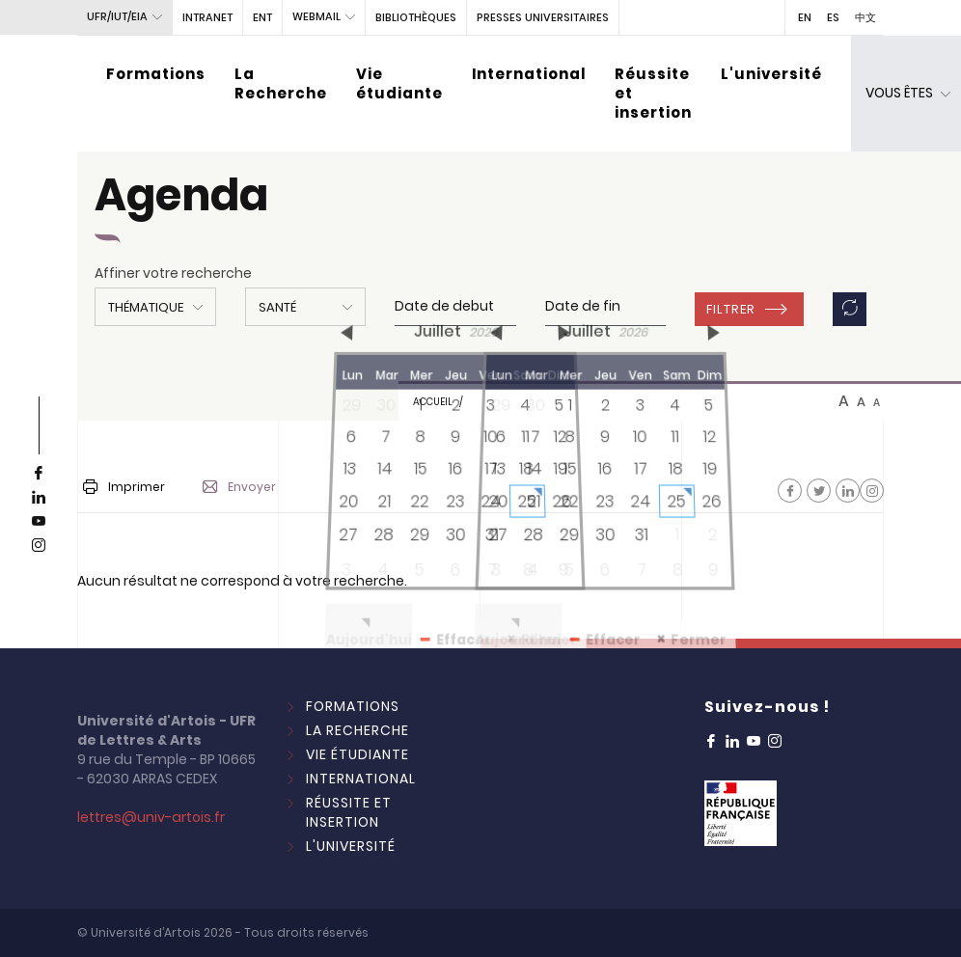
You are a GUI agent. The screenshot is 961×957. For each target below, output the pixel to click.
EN (804, 17)
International (529, 74)
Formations (156, 74)
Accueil (433, 402)
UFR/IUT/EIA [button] (117, 16)
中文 (865, 17)
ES (833, 17)
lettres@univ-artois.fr (151, 817)
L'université (771, 74)
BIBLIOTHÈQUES (415, 17)
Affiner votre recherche (173, 273)
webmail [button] (316, 16)
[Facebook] (790, 490)
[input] (455, 306)
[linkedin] (38, 497)
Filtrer (730, 309)
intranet (207, 17)
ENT (262, 17)
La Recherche (280, 83)
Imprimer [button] (124, 486)
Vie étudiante (399, 83)
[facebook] (38, 473)
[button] (155, 306)
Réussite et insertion (653, 93)
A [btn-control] (843, 401)
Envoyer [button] (239, 487)
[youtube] (38, 522)
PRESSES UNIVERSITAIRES (543, 17)
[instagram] (38, 546)
